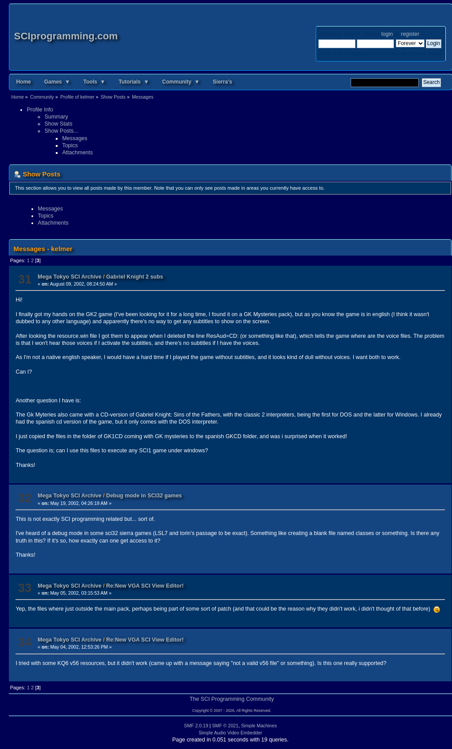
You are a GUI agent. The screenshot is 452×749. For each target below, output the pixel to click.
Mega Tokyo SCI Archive (69, 277)
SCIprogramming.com (66, 36)
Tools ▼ (94, 82)
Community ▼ (181, 82)
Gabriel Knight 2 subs (134, 277)
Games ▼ (57, 82)
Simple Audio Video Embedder (231, 732)
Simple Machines (259, 725)
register (410, 34)
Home (23, 82)
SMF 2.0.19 (196, 725)
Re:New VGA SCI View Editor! (145, 586)
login (387, 34)
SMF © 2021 (225, 725)
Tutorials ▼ (134, 82)
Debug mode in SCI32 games (144, 496)
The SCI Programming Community (231, 699)
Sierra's (222, 82)
